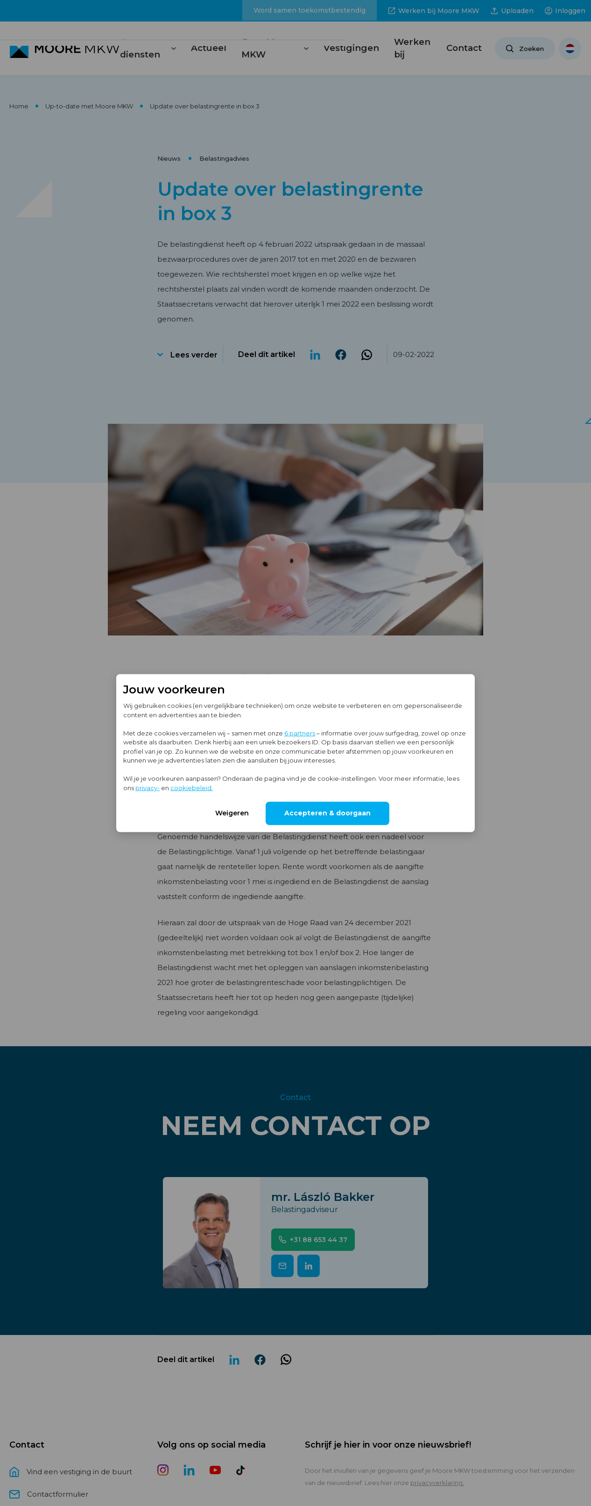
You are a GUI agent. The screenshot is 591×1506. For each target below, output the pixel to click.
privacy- (147, 787)
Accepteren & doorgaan (327, 813)
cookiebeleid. (191, 787)
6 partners (299, 732)
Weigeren (232, 813)
